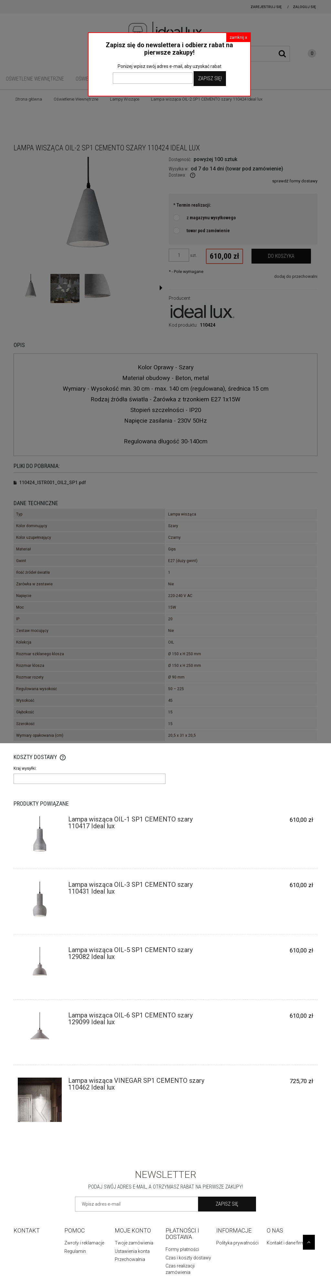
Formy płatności (182, 1249)
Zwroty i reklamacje (84, 1242)
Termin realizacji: (192, 205)
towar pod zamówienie (208, 230)
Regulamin (75, 1251)
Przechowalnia (130, 1259)
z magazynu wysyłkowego (211, 217)
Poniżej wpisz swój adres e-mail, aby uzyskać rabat (169, 66)
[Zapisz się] (227, 1204)
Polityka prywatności (237, 1242)
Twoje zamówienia (134, 1242)
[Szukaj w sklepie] (259, 54)
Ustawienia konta (132, 1251)
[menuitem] (35, 79)
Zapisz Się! (210, 78)
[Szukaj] (282, 53)
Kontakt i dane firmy (287, 1242)
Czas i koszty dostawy (188, 1257)
